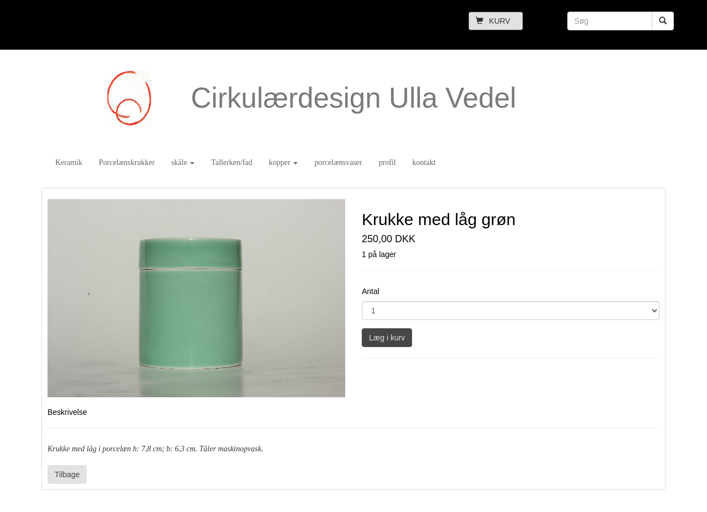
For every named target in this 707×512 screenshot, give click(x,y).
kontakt (424, 162)
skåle (182, 162)
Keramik (68, 162)
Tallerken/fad (231, 162)
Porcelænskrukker (127, 162)
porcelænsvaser (338, 162)
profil (386, 162)
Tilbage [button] (67, 474)
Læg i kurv (387, 337)
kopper (283, 162)
